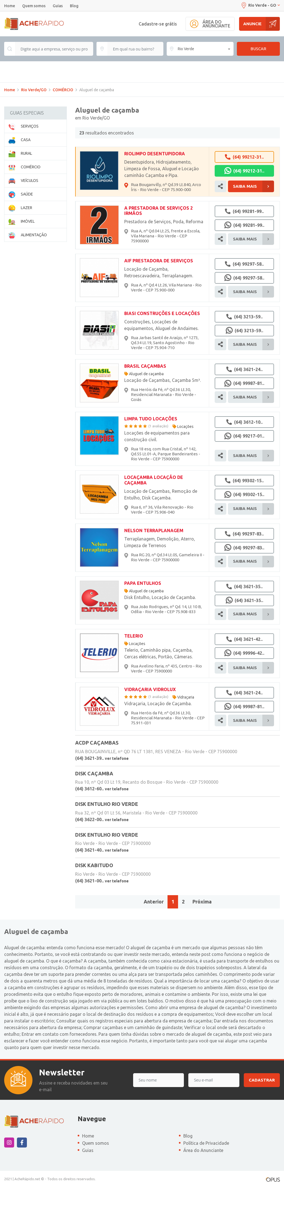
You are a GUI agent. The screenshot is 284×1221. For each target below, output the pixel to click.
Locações (185, 460)
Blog (74, 6)
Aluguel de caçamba (146, 407)
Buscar (258, 48)
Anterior (154, 935)
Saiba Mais (253, 220)
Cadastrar (262, 1113)
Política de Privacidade (206, 1176)
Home (9, 6)
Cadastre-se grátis (158, 23)
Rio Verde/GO (34, 123)
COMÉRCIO (63, 123)
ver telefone (117, 792)
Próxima (202, 935)
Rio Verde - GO (260, 5)
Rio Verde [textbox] (186, 49)
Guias (58, 6)
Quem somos (33, 6)
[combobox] (200, 49)
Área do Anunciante (203, 1183)
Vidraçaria (185, 730)
